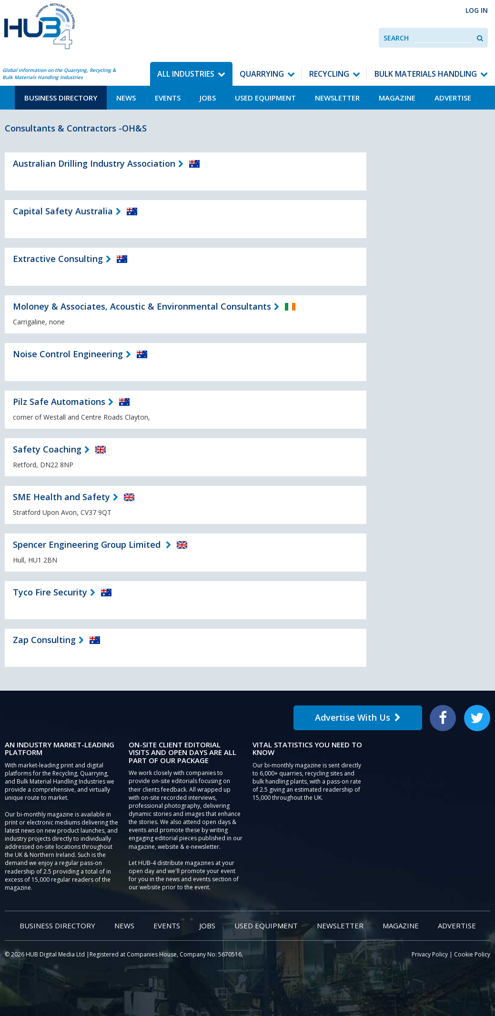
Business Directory (60, 97)
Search (396, 37)
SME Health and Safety (61, 497)
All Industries (185, 74)
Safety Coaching (47, 449)
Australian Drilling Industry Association (94, 163)
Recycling (329, 74)
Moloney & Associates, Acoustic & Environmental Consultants (142, 306)
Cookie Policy (472, 954)
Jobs (208, 97)
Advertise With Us (358, 717)
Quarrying (262, 74)
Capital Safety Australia (63, 211)
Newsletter (337, 97)
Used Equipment (265, 97)
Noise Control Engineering (68, 354)
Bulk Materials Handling (425, 74)
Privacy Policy (430, 954)
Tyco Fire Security (50, 592)
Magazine (397, 97)
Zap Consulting (44, 639)
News (126, 97)
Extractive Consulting (58, 258)
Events (168, 97)
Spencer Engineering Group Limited (88, 544)
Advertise (452, 97)
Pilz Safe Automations (59, 401)
